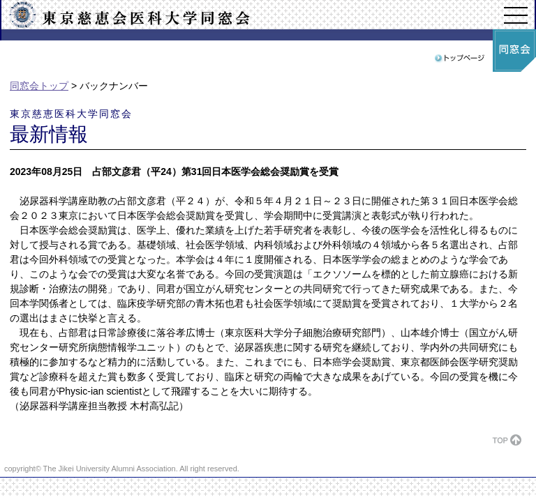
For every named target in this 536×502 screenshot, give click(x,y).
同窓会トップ (39, 85)
